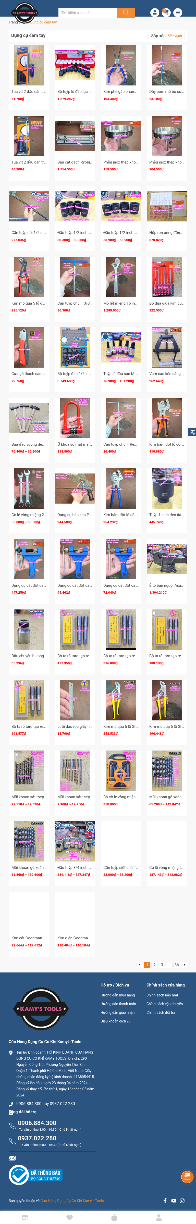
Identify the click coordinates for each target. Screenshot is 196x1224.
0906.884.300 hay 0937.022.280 (45, 1103)
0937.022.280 (37, 1138)
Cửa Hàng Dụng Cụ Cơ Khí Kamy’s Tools (72, 1201)
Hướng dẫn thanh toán (118, 1004)
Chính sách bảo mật (162, 995)
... (169, 965)
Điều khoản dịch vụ (115, 1021)
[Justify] (125, 13)
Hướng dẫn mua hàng (118, 995)
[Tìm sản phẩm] (87, 13)
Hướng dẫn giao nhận (118, 1012)
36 (177, 965)
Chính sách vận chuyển (164, 1004)
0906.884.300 (37, 1123)
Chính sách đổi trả (160, 1012)
